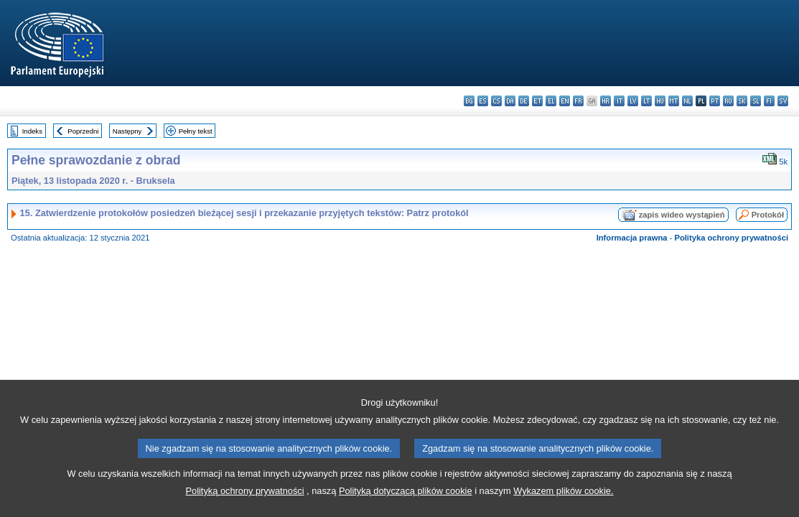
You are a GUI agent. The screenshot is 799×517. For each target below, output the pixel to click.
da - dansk (510, 101)
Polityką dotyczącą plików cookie (405, 501)
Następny (127, 131)
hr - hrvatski (605, 101)
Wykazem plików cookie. (563, 501)
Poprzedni (82, 131)
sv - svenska (782, 101)
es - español (482, 101)
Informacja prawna (632, 237)
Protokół (768, 214)
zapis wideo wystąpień (682, 214)
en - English (564, 101)
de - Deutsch (523, 101)
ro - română (728, 101)
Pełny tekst (195, 131)
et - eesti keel (537, 101)
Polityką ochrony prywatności (245, 501)
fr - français (578, 101)
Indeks (32, 131)
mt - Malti (673, 101)
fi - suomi (769, 101)
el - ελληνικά (551, 101)
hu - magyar (660, 101)
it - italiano (619, 101)
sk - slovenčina (742, 101)
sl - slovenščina (755, 101)
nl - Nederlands (687, 101)
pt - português (714, 101)
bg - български (469, 101)
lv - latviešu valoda (632, 101)
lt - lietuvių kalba (646, 101)
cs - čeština (496, 101)
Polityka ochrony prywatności (731, 237)
